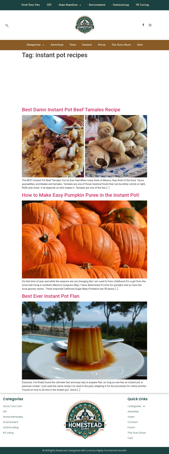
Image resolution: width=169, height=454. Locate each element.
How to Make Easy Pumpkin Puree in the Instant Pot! (80, 195)
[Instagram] (150, 25)
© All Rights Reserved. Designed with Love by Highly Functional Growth (84, 450)
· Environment (96, 5)
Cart (140, 45)
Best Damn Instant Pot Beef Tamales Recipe (71, 110)
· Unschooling (120, 5)
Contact (87, 45)
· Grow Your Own (29, 5)
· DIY (48, 5)
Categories (35, 45)
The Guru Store (121, 45)
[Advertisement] (84, 83)
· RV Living (142, 5)
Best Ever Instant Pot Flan (50, 296)
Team (73, 45)
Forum (101, 45)
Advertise (57, 45)
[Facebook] (143, 25)
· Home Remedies (69, 5)
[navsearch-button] (7, 26)
